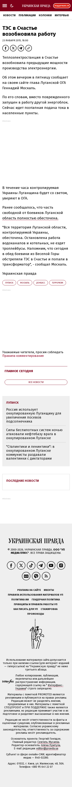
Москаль (24, 283)
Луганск (9, 283)
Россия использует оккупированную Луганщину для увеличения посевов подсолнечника (33, 415)
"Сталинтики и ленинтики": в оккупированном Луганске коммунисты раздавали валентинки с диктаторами (30, 453)
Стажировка (49, 609)
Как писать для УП (25, 609)
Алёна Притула (50, 745)
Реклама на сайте (29, 590)
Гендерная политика (46, 599)
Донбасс (40, 283)
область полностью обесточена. (30, 218)
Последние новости (22, 481)
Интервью (62, 15)
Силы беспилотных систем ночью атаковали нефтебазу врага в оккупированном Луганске (34, 434)
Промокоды (35, 613)
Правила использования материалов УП (35, 594)
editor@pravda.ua (47, 748)
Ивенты (49, 590)
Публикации (27, 15)
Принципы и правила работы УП (35, 604)
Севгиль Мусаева (48, 742)
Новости (9, 15)
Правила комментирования (23, 356)
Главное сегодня (19, 371)
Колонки (45, 15)
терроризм (57, 283)
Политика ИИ (20, 599)
